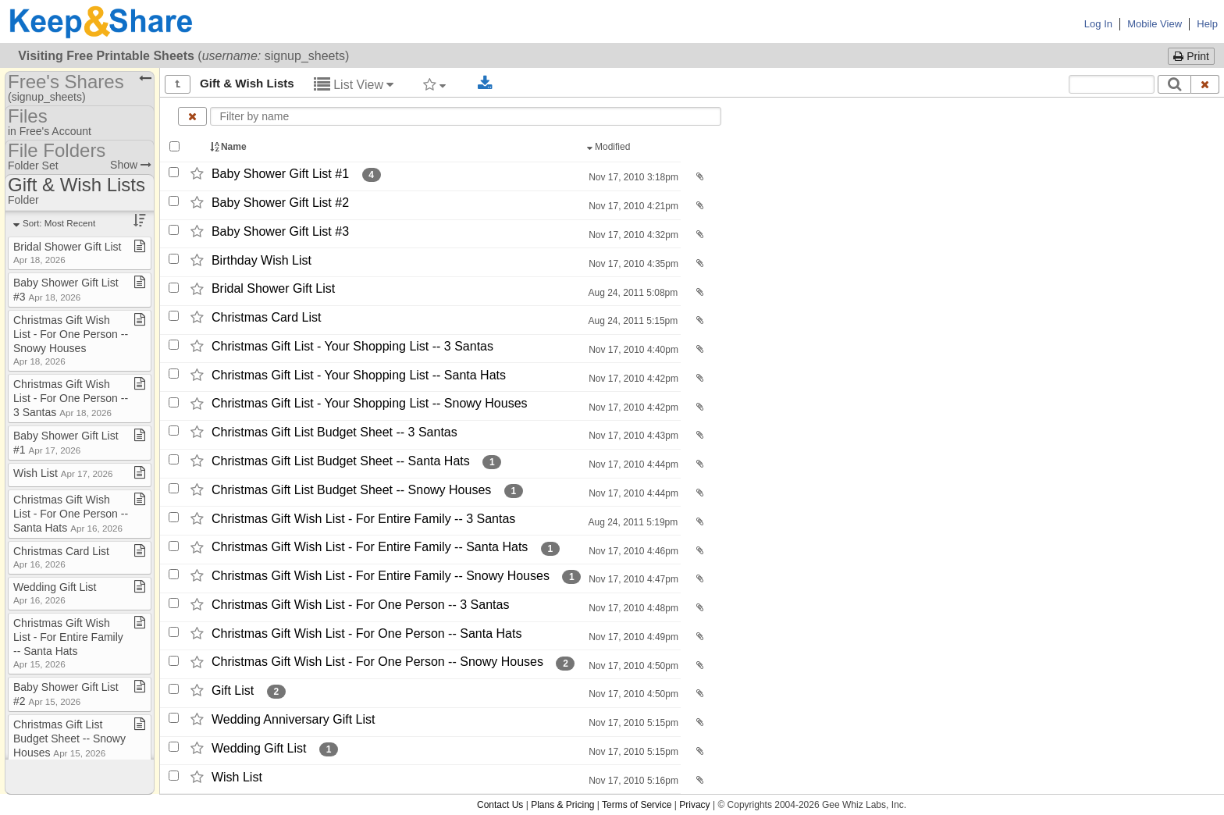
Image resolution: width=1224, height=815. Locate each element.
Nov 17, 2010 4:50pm (632, 665)
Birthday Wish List (261, 260)
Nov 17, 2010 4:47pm (632, 579)
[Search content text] (1112, 84)
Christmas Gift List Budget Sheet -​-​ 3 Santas (334, 432)
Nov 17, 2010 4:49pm (632, 637)
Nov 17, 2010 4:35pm (632, 263)
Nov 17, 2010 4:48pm (632, 608)
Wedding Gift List (259, 748)
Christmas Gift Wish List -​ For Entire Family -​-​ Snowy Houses (381, 575)
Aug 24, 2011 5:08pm (632, 292)
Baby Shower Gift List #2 (280, 202)
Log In (1098, 24)
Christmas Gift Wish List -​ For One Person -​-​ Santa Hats (366, 633)
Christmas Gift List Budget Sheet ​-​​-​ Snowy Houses (69, 738)
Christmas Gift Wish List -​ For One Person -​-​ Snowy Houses (377, 662)
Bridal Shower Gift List (273, 289)
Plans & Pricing (562, 804)
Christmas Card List (266, 317)
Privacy (694, 804)
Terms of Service (636, 804)
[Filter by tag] (434, 84)
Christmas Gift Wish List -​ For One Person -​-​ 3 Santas (360, 604)
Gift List (233, 690)
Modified (610, 146)
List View (354, 84)
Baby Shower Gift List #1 (280, 173)
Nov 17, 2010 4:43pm (632, 435)
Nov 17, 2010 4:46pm (632, 551)
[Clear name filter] (192, 116)
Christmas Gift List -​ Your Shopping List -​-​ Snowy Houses (370, 404)
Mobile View (1154, 24)
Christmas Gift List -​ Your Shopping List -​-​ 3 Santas (352, 346)
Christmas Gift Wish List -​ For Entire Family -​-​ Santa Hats (370, 547)
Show (130, 164)
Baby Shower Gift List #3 (280, 231)
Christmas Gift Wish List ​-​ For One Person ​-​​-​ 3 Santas (70, 398)
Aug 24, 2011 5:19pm (632, 522)
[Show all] (177, 84)
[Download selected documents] (485, 83)
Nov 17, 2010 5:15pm (632, 722)
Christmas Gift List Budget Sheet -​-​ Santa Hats (341, 461)
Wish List (237, 777)
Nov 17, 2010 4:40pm (632, 349)
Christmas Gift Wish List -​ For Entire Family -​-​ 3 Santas (363, 518)
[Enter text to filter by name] (466, 116)
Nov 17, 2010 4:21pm (632, 206)
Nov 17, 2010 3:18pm (632, 177)
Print (1191, 56)
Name (229, 146)
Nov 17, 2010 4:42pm (632, 378)
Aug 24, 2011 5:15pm (632, 320)
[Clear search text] (1205, 84)
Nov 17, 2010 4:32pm (632, 235)
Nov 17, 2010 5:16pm (632, 780)
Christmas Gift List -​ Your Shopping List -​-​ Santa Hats (359, 375)
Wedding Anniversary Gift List (293, 719)
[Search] (1174, 84)
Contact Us (500, 804)
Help (1207, 24)
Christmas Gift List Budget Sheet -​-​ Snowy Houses (351, 489)
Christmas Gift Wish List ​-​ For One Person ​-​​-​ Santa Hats (70, 513)
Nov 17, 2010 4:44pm (632, 464)
